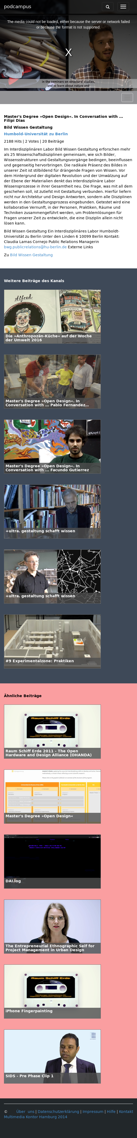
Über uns (25, 1111)
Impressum (93, 1111)
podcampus (17, 7)
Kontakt (126, 1111)
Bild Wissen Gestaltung (31, 255)
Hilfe (111, 1111)
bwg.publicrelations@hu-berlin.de (35, 247)
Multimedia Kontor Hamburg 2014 (35, 1117)
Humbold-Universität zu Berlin (36, 134)
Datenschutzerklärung (58, 1111)
